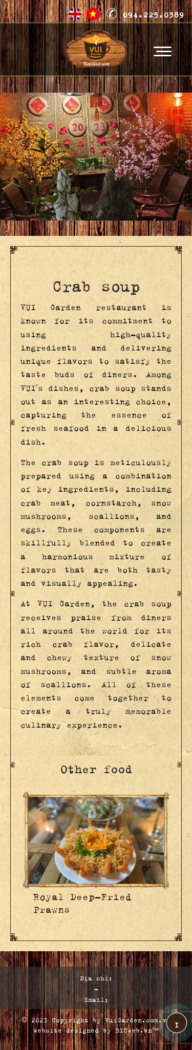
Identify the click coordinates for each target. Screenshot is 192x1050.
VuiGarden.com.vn (137, 1019)
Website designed (66, 1029)
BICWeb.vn (133, 1029)
